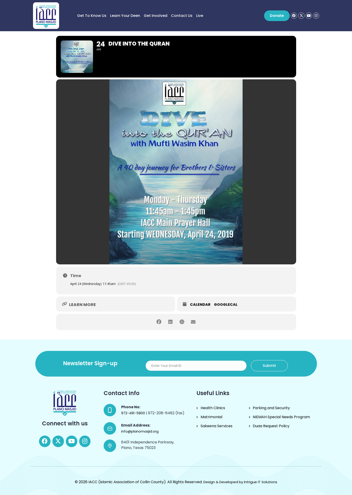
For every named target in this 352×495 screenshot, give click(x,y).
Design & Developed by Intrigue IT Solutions (240, 482)
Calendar (200, 304)
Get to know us (91, 15)
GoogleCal (226, 304)
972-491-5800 (133, 413)
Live (199, 15)
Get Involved (155, 15)
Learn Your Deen (125, 15)
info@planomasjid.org (140, 431)
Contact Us (182, 15)
